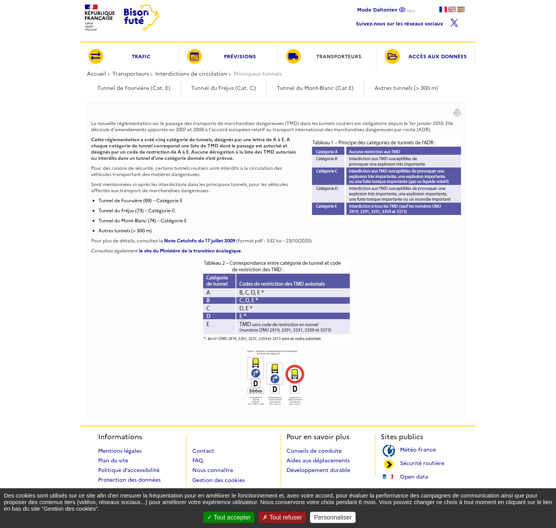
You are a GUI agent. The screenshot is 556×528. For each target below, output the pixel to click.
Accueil (96, 73)
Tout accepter (229, 517)
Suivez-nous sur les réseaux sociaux (407, 22)
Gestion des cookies (218, 480)
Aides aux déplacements (318, 460)
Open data (414, 476)
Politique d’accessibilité (128, 470)
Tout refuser (282, 517)
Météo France (418, 449)
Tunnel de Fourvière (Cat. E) (133, 88)
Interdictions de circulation (191, 73)
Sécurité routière (422, 462)
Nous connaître (212, 470)
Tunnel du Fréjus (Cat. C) (223, 88)
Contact (203, 450)
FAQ (197, 460)
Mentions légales (120, 450)
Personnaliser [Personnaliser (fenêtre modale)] (333, 517)
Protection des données (129, 479)
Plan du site (113, 460)
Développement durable (318, 470)
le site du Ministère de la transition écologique (190, 251)
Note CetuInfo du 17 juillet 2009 (199, 241)
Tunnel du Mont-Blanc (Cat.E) (315, 88)
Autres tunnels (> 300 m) (406, 88)
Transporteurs (130, 73)
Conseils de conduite (314, 450)
